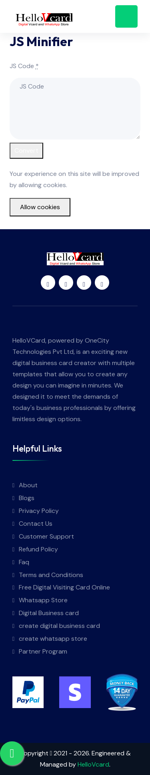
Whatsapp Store (43, 600)
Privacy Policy (39, 511)
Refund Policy (38, 549)
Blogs (26, 498)
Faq (24, 562)
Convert (26, 150)
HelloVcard (93, 764)
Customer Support (46, 536)
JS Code (24, 66)
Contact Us (35, 523)
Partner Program (43, 651)
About (28, 485)
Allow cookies (40, 207)
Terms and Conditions (51, 575)
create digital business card (59, 626)
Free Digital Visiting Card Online (64, 587)
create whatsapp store (53, 638)
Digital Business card (49, 613)
